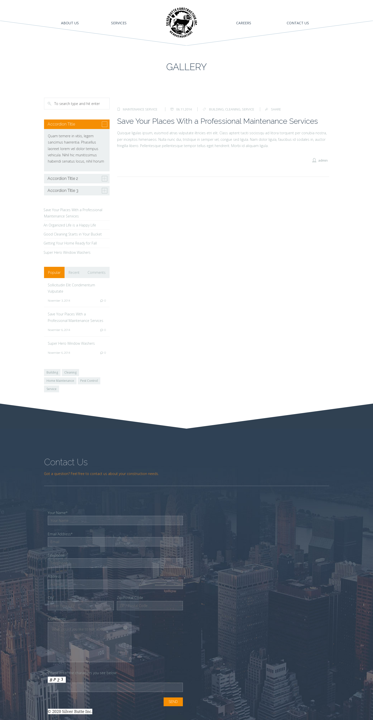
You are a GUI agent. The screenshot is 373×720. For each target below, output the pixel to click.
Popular (54, 272)
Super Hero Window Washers (67, 252)
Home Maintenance (60, 381)
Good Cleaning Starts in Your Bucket (73, 234)
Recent (74, 272)
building (216, 109)
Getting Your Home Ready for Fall (70, 243)
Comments (97, 272)
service (248, 109)
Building (52, 372)
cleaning (232, 109)
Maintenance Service (140, 109)
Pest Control (89, 381)
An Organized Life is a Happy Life (70, 225)
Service (52, 389)
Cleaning (70, 372)
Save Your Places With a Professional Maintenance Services (217, 121)
